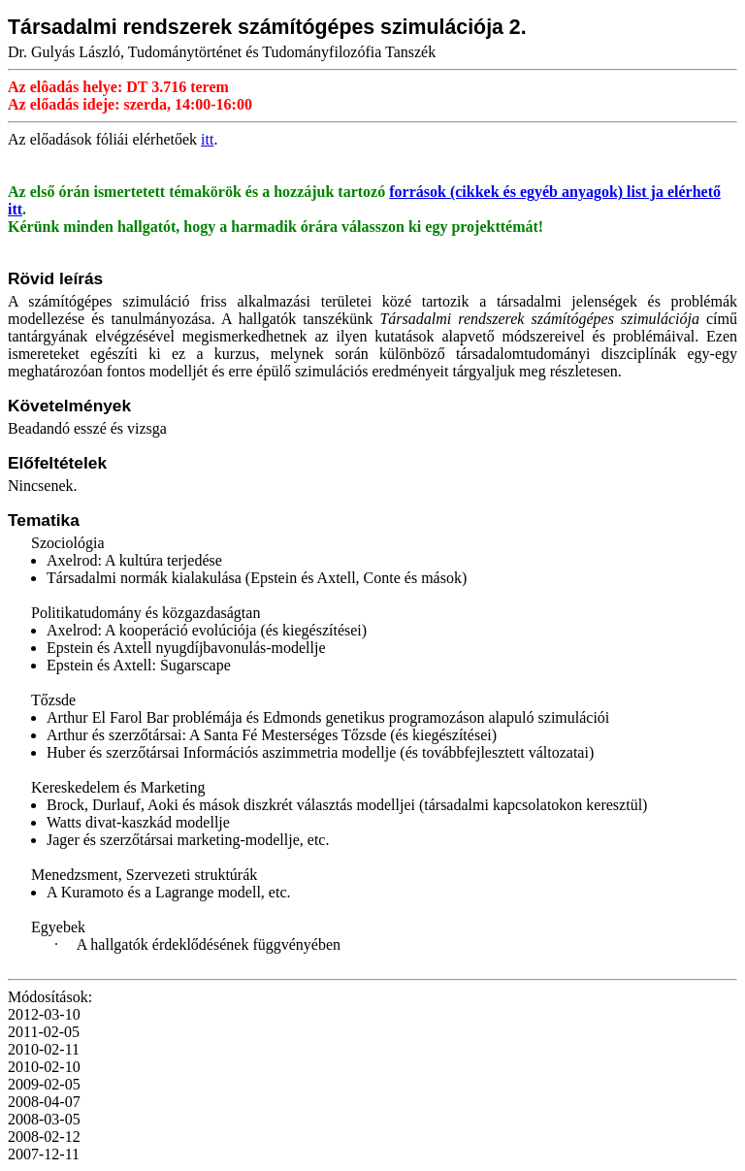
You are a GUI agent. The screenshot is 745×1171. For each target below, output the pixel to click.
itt (207, 139)
